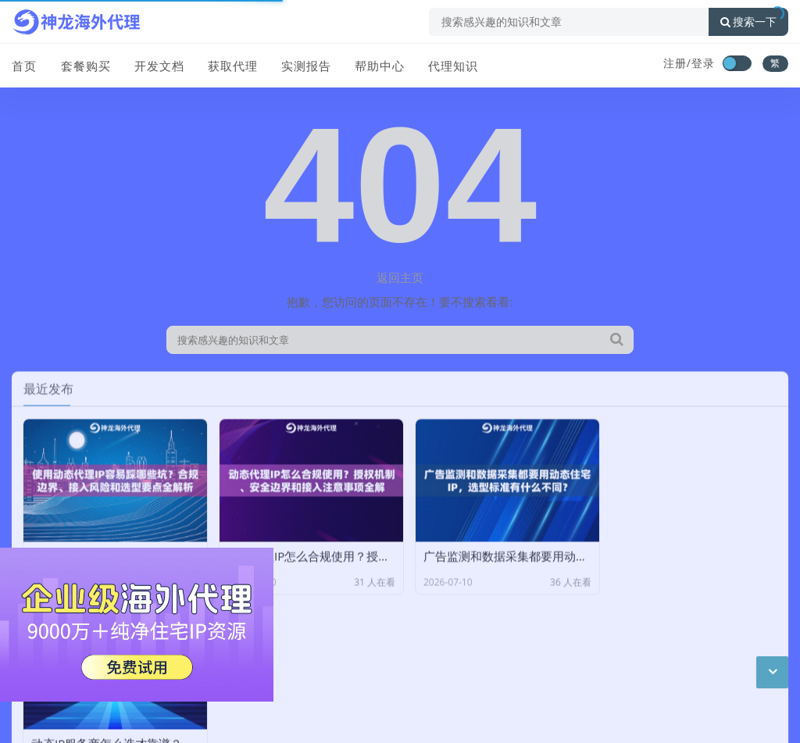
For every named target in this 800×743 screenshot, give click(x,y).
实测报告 (305, 65)
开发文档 (159, 65)
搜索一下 (748, 22)
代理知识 (452, 65)
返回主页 (400, 277)
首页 (24, 65)
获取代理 (232, 65)
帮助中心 (379, 65)
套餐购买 (85, 65)
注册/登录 (689, 62)
